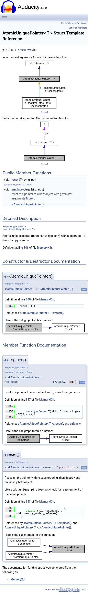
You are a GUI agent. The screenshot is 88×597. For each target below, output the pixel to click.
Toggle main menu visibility (5, 16)
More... (30, 198)
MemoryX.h (27, 50)
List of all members (77, 28)
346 (26, 247)
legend (44, 112)
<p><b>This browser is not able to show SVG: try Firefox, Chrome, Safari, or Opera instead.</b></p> (44, 85)
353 (28, 501)
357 (28, 399)
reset (15, 179)
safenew (41, 411)
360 (28, 299)
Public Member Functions (73, 23)
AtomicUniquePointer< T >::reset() (41, 313)
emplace (17, 189)
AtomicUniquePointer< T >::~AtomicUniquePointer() (38, 527)
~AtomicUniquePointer (26, 204)
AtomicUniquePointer (18, 289)
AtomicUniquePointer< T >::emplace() (47, 522)
